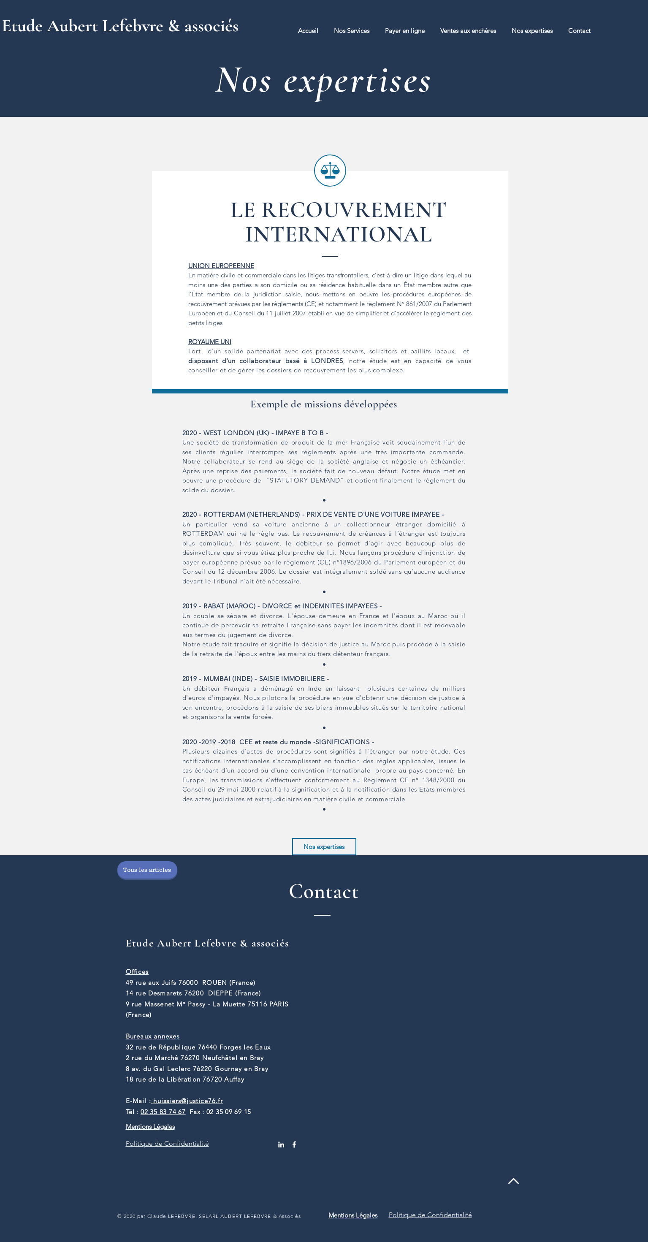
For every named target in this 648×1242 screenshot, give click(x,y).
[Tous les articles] (147, 870)
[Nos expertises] (324, 846)
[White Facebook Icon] (294, 1144)
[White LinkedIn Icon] (281, 1144)
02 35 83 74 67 (163, 1112)
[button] (351, 30)
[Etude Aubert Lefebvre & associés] (130, 25)
